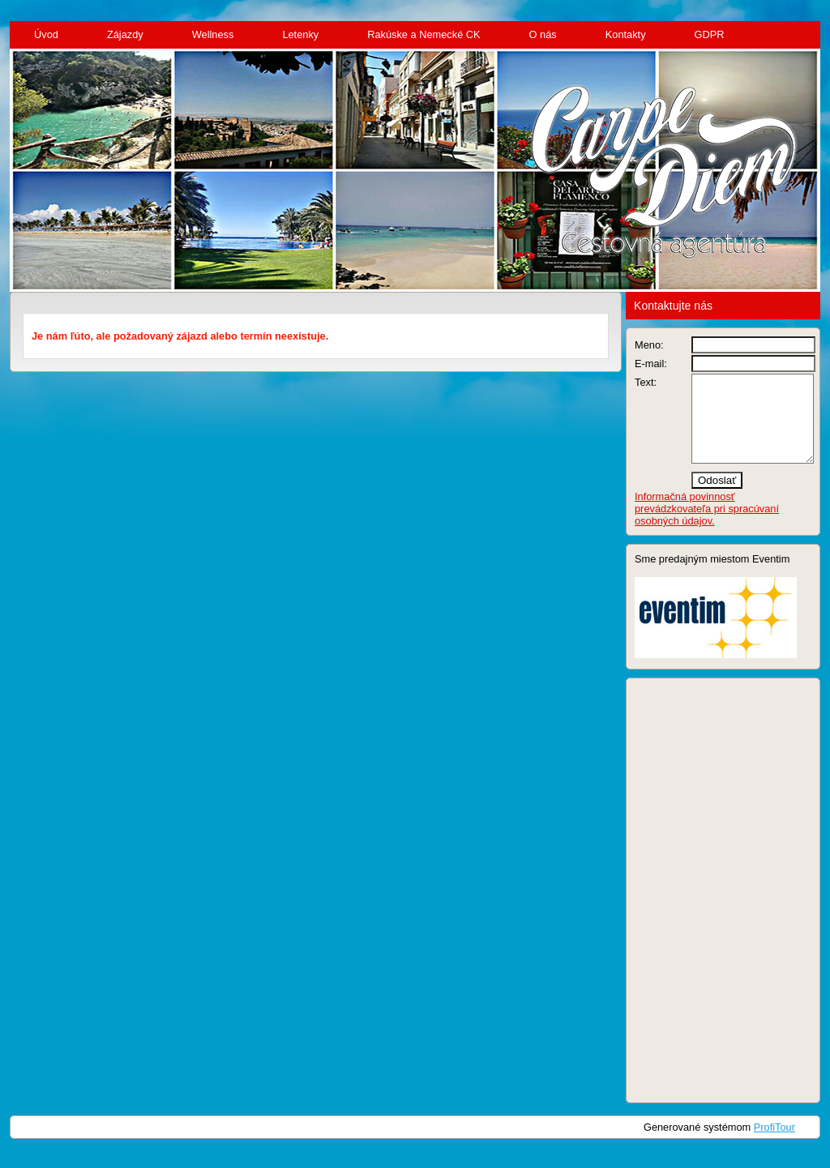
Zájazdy (125, 34)
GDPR (710, 34)
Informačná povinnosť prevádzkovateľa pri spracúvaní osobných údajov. (707, 525)
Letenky (300, 34)
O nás (543, 34)
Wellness (213, 34)
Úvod (46, 34)
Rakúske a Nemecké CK (423, 34)
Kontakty (625, 34)
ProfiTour (774, 1144)
